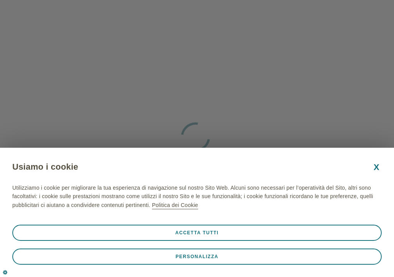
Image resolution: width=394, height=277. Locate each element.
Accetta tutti (197, 232)
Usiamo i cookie (45, 167)
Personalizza (196, 256)
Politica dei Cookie (175, 205)
